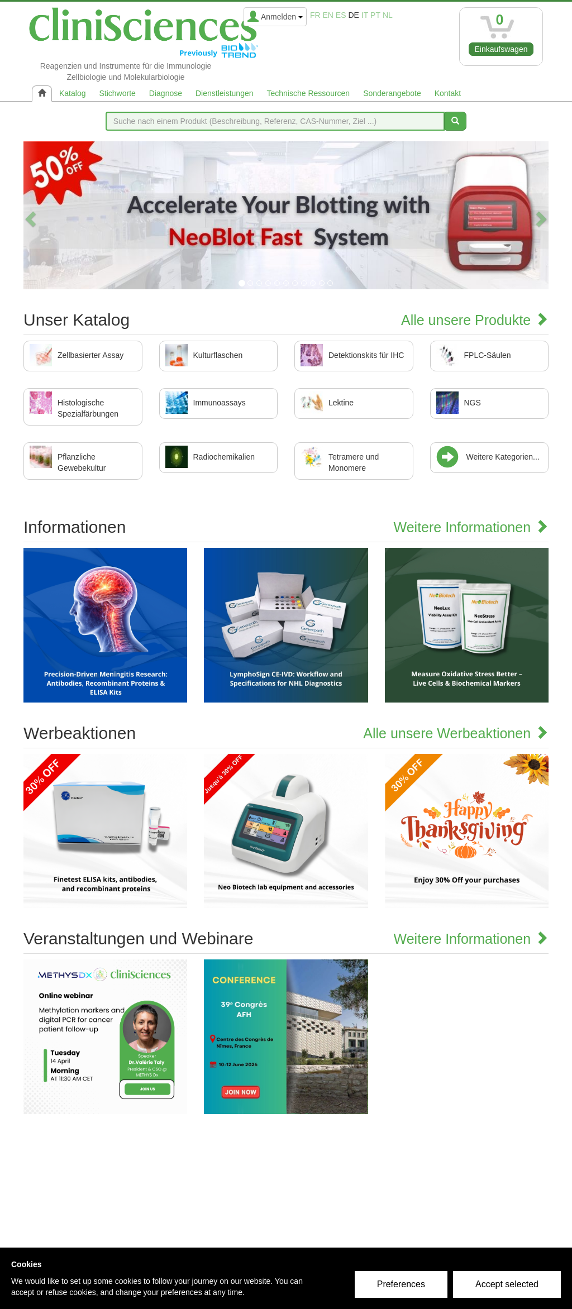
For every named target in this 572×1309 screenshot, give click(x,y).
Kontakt (448, 93)
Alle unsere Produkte (475, 320)
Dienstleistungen (225, 93)
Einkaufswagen (501, 49)
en (328, 15)
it (364, 15)
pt (375, 15)
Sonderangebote (392, 93)
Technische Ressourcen (308, 93)
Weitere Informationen (471, 527)
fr (315, 15)
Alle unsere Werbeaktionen (456, 733)
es (341, 15)
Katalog (72, 93)
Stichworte (117, 93)
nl (388, 15)
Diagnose (165, 93)
